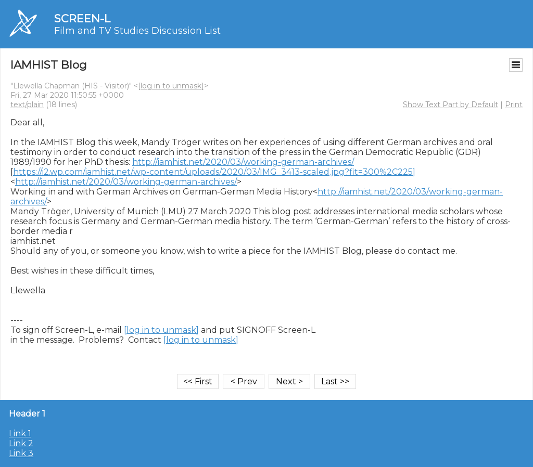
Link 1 (20, 433)
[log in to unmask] (171, 85)
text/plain (27, 104)
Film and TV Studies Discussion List (137, 30)
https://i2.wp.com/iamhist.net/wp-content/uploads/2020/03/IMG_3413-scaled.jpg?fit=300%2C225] (214, 172)
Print (514, 104)
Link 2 (21, 443)
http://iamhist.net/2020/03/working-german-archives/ (243, 162)
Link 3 (21, 453)
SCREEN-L (82, 18)
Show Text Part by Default (450, 104)
